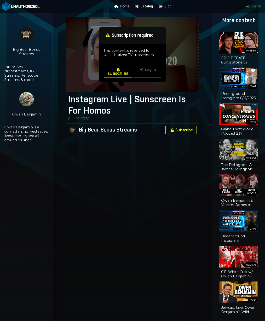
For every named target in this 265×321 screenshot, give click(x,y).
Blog (164, 6)
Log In (252, 6)
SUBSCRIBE (118, 71)
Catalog (143, 6)
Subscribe (181, 130)
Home (120, 6)
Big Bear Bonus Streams (108, 130)
